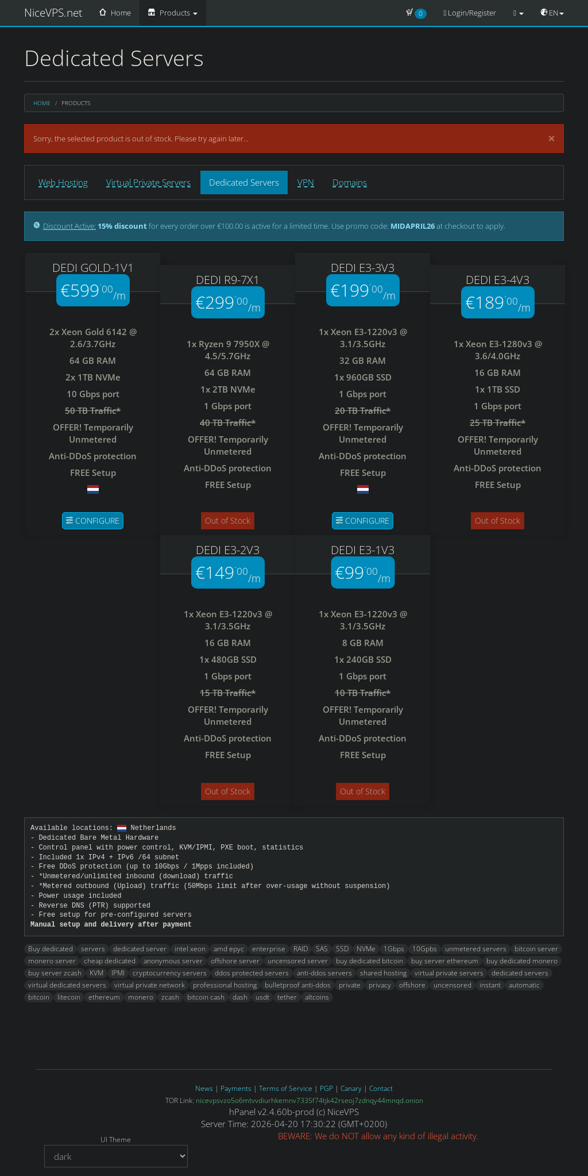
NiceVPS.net (53, 12)
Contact (381, 1088)
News (204, 1088)
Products (173, 12)
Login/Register (470, 12)
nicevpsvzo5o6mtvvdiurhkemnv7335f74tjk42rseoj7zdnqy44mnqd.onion (309, 1100)
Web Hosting (63, 182)
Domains (349, 182)
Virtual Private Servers (148, 182)
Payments (236, 1088)
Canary (351, 1088)
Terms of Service (285, 1088)
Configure (92, 520)
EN (552, 12)
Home (115, 12)
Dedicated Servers (244, 182)
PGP (326, 1088)
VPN (305, 182)
